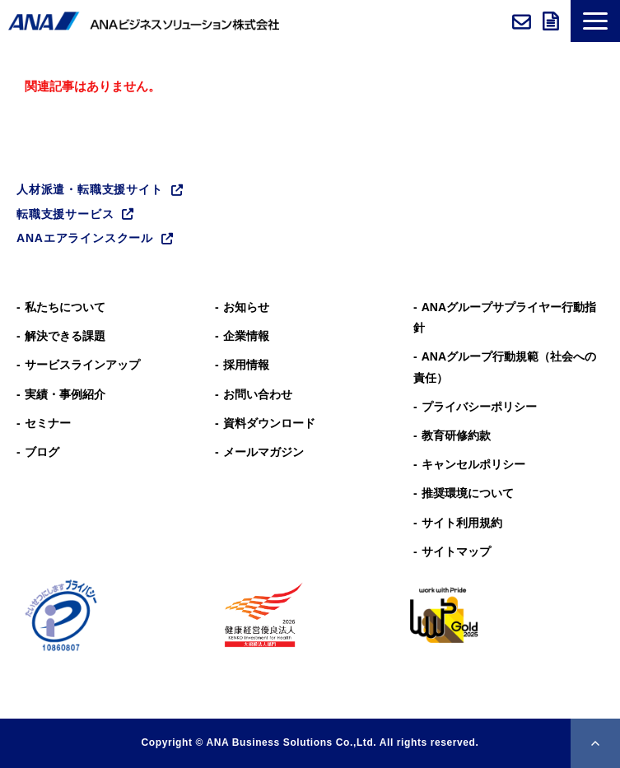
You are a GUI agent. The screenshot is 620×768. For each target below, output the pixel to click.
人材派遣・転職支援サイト (89, 189)
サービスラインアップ (82, 364)
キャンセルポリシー (473, 464)
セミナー (48, 423)
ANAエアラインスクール (84, 237)
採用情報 (246, 364)
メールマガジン (263, 451)
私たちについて (65, 307)
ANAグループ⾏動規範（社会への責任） (504, 367)
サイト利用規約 (462, 522)
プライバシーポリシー (479, 406)
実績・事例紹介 (65, 394)
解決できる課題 (65, 335)
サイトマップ (456, 551)
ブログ (42, 451)
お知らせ (246, 307)
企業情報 (246, 335)
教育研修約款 (456, 435)
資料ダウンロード (552, 21)
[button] (595, 21)
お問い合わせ (523, 21)
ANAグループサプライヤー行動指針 (504, 317)
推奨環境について (468, 493)
